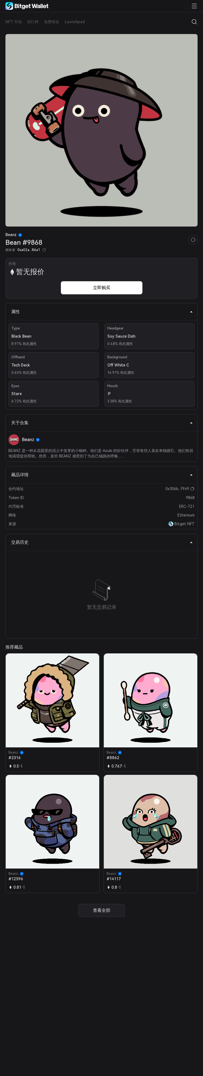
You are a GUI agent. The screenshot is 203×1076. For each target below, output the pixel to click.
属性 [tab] (102, 311)
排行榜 (33, 22)
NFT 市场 (13, 22)
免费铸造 (51, 22)
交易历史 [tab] (102, 542)
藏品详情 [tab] (102, 474)
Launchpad (75, 22)
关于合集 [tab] (102, 422)
